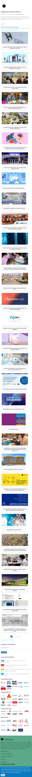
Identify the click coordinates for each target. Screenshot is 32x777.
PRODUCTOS (3, 30)
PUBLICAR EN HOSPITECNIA (6, 754)
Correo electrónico (5, 647)
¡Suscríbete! (4, 652)
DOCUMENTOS (9, 28)
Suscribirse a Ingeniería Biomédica (7, 639)
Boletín (13, 644)
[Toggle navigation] (2, 1)
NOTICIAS (9, 30)
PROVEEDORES (14, 30)
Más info (18, 772)
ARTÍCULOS (3, 28)
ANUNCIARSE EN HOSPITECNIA (7, 756)
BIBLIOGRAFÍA (22, 28)
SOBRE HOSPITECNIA (5, 751)
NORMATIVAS (15, 28)
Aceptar (2, 775)
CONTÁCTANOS (4, 762)
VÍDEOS (27, 28)
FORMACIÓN (3, 759)
